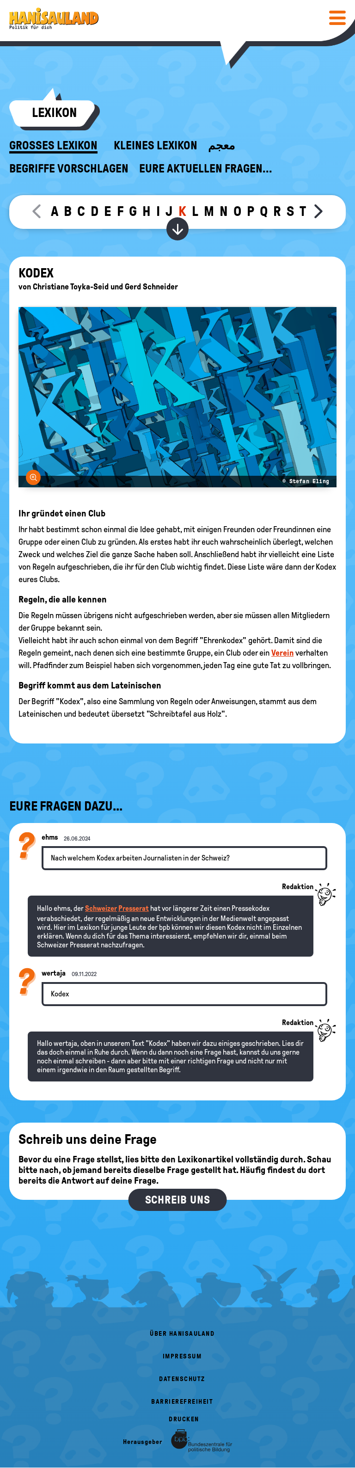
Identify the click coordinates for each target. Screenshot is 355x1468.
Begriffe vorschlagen (69, 169)
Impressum (182, 1356)
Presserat (133, 908)
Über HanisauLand (182, 1333)
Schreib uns (177, 1200)
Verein (282, 652)
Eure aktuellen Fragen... (205, 169)
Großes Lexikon (53, 146)
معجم (221, 146)
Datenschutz (182, 1379)
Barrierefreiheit (182, 1401)
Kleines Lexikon (155, 146)
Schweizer (101, 908)
